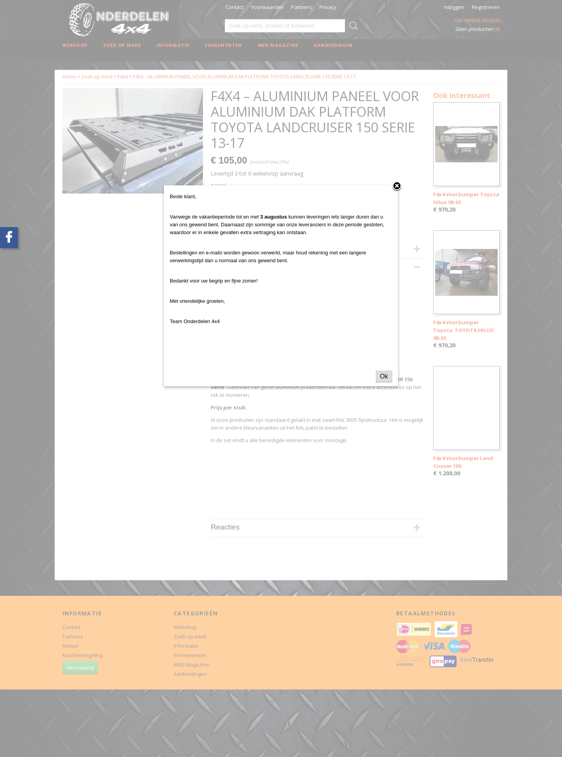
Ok (384, 376)
